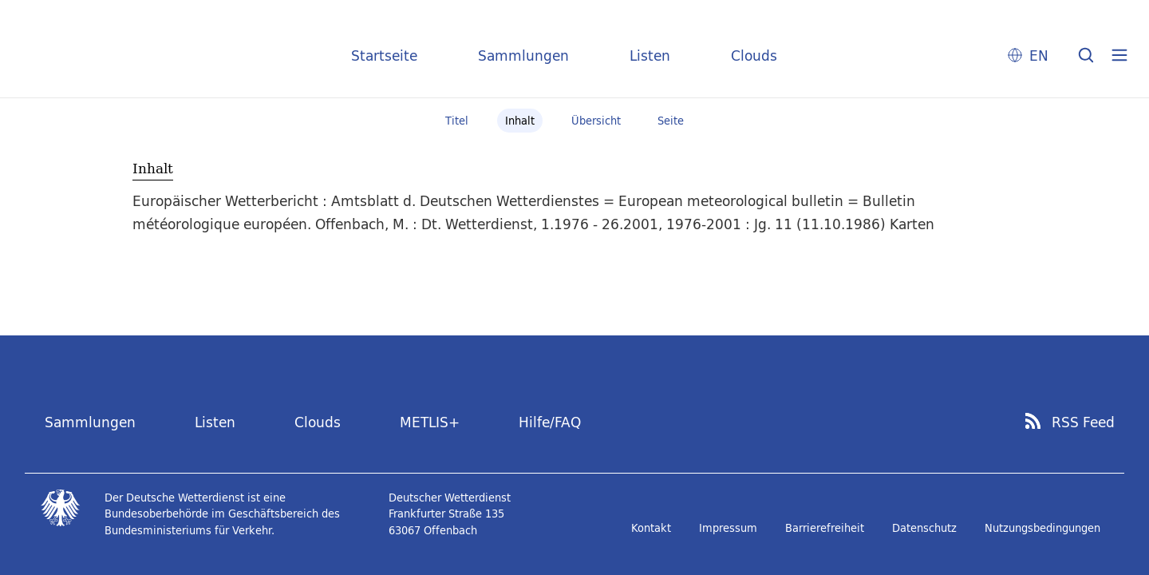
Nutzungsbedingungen (1042, 528)
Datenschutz (924, 528)
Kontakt (651, 528)
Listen (650, 55)
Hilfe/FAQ (550, 422)
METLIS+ (430, 422)
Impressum (728, 528)
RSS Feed (1083, 422)
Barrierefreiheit (824, 528)
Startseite (384, 55)
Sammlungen (523, 55)
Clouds (754, 55)
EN (1038, 55)
